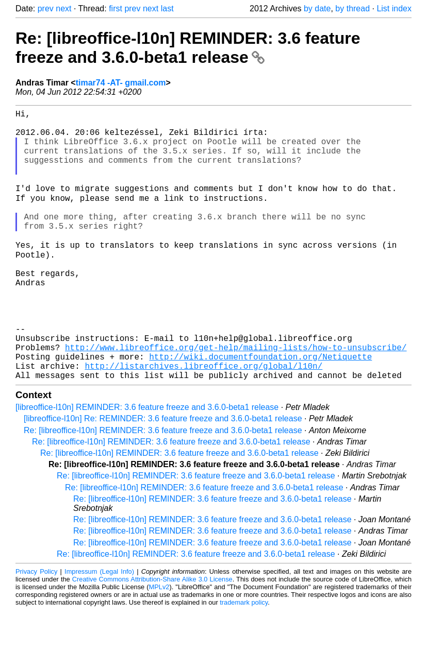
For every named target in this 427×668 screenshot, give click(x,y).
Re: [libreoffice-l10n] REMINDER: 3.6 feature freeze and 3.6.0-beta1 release (187, 47)
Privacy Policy (36, 629)
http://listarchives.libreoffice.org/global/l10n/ (203, 421)
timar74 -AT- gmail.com (121, 82)
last (167, 8)
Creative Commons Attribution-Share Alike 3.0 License (152, 637)
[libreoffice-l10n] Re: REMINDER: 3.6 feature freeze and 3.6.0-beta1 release (163, 476)
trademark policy (244, 660)
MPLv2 (159, 644)
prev (46, 8)
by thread (352, 8)
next (63, 8)
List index (394, 8)
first (115, 8)
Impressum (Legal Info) (99, 629)
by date (317, 8)
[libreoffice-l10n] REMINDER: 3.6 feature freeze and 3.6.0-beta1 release (146, 464)
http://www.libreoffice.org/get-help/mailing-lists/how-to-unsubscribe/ (235, 398)
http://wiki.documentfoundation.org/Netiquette (260, 410)
